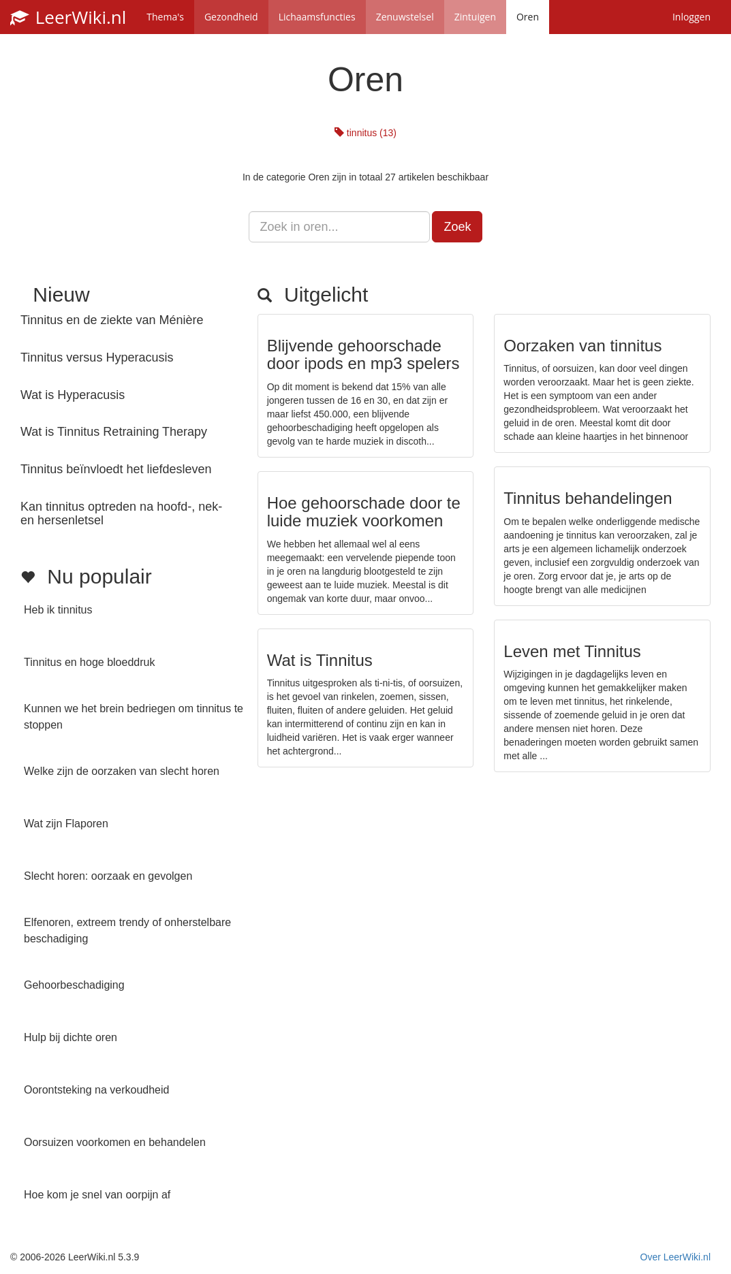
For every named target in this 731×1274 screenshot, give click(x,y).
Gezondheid (231, 16)
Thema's (165, 16)
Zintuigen (475, 16)
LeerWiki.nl (68, 17)
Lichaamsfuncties (317, 16)
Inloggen (691, 16)
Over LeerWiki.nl (675, 1257)
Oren (527, 16)
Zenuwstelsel (405, 16)
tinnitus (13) (365, 132)
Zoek (457, 227)
